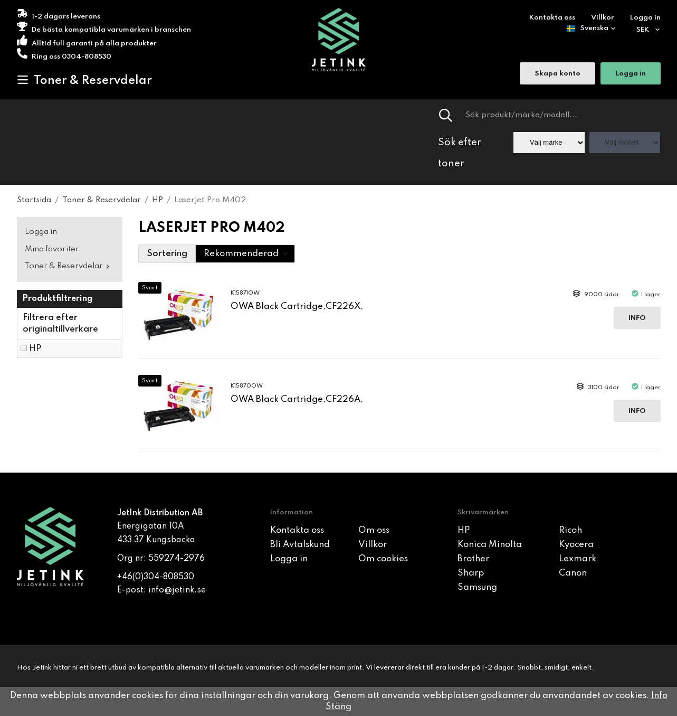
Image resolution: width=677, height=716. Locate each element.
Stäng (338, 706)
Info (637, 318)
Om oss (373, 530)
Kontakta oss (552, 17)
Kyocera (576, 544)
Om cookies (383, 558)
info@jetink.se (177, 590)
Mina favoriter (52, 249)
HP (35, 348)
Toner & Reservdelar (84, 80)
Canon (573, 573)
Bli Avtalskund (300, 544)
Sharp (470, 573)
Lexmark (577, 558)
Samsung (477, 587)
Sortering (167, 253)
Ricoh (570, 530)
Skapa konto (557, 74)
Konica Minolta (489, 544)
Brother (473, 558)
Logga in (645, 17)
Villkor (602, 17)
